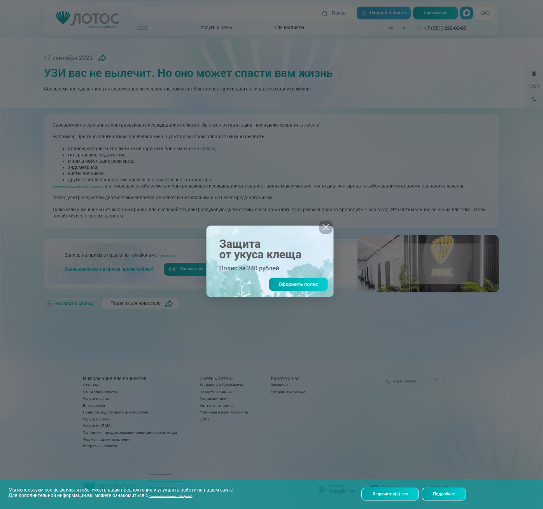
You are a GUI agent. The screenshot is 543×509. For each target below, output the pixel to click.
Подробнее (450, 493)
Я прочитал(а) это (392, 493)
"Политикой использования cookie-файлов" (197, 494)
